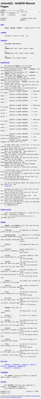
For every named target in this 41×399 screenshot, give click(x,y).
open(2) (33, 365)
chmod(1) (8, 365)
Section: (21, 9)
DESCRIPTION (5, 63)
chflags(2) (17, 365)
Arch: (3, 13)
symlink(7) (17, 368)
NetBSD (27, 396)
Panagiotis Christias (16, 397)
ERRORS (3, 222)
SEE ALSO (4, 361)
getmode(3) (12, 366)
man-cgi (8, 397)
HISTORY (3, 382)
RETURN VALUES (6, 210)
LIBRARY (3, 33)
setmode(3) (21, 366)
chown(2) (25, 365)
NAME (2, 25)
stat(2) (3, 366)
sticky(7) (8, 186)
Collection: (12, 13)
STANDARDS (4, 372)
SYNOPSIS (4, 41)
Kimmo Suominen (35, 396)
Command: (4, 9)
